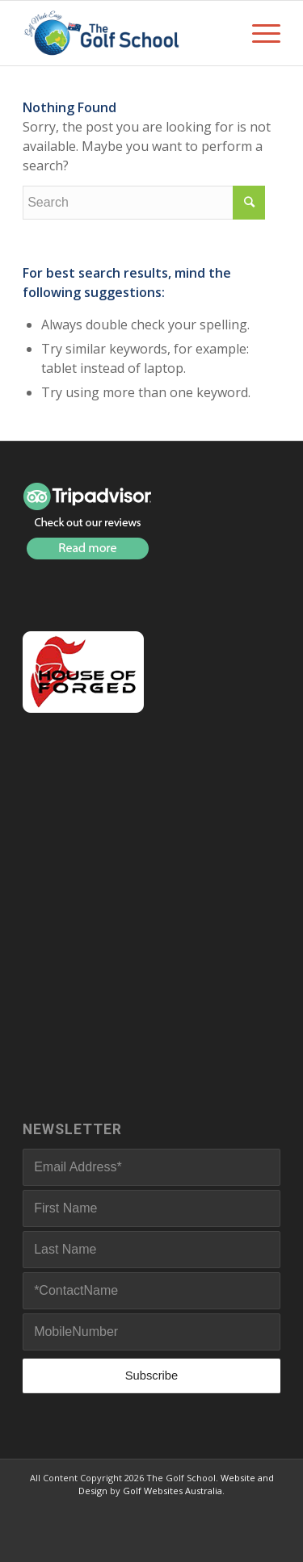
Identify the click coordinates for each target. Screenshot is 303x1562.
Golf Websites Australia (172, 1491)
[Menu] (258, 33)
